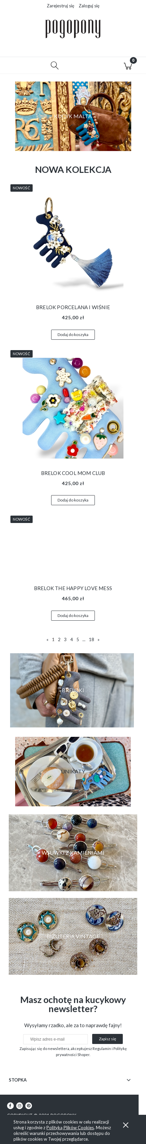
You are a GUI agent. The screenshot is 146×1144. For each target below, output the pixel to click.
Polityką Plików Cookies (70, 1127)
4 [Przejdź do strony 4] (71, 639)
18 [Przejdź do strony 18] (91, 639)
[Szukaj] (55, 65)
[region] (73, 116)
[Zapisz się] (107, 1039)
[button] (18, 65)
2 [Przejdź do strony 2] (59, 639)
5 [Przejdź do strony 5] (77, 639)
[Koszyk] (128, 65)
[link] (73, 852)
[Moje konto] (91, 66)
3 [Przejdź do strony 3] (65, 639)
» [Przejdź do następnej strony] (99, 639)
